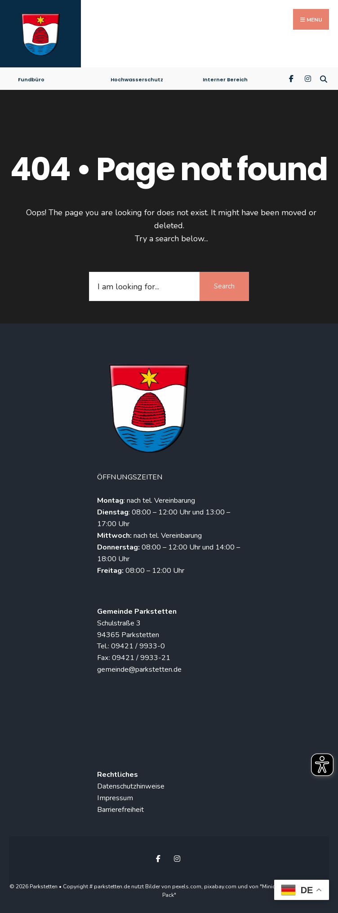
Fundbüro (31, 79)
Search (224, 286)
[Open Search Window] (323, 78)
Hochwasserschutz (137, 79)
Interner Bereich (225, 79)
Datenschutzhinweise (131, 786)
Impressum (115, 798)
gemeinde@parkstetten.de (139, 669)
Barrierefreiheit (120, 810)
